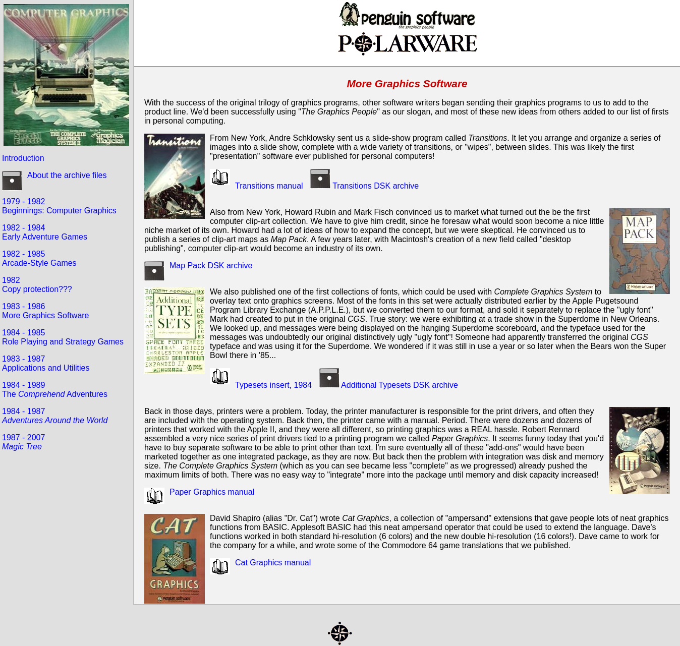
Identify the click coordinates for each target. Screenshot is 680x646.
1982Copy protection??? (37, 284)
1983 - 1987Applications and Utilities (45, 363)
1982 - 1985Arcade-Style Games (39, 258)
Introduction (23, 158)
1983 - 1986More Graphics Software (45, 311)
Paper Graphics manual (211, 492)
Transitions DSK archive (362, 186)
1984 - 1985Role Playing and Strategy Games (63, 337)
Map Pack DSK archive (211, 265)
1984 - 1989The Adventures (54, 389)
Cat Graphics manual (273, 562)
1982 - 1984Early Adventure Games (44, 232)
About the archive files (66, 175)
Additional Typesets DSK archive (386, 385)
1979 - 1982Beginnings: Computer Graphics (59, 206)
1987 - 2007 (23, 442)
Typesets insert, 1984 (273, 385)
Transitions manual (269, 186)
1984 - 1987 (54, 416)
